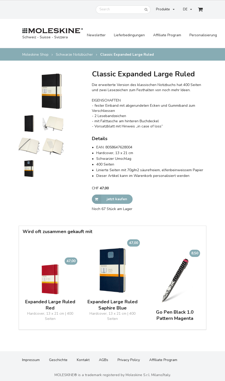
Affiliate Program (167, 35)
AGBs (103, 359)
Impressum (31, 359)
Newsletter (96, 35)
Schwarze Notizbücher (74, 54)
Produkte (165, 9)
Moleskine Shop (35, 54)
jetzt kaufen (109, 199)
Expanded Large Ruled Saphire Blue (112, 305)
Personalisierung (203, 35)
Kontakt (83, 359)
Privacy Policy (129, 359)
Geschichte (58, 359)
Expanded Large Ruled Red (50, 305)
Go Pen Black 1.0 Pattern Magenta (175, 315)
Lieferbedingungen (129, 35)
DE (187, 9)
